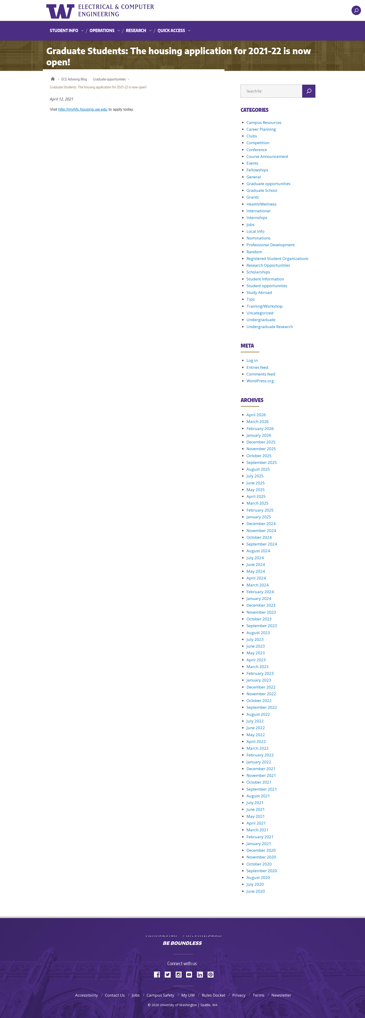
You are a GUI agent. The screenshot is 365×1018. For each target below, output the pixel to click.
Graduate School (262, 190)
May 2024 (256, 571)
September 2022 (262, 707)
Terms (258, 995)
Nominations (258, 238)
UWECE (132, 10)
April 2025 (256, 496)
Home (53, 78)
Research (136, 30)
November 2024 (261, 530)
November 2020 (261, 857)
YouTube (191, 974)
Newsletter (281, 995)
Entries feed (257, 367)
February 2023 (260, 673)
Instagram (180, 974)
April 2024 (256, 578)
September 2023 (262, 625)
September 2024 (262, 544)
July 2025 (255, 476)
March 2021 (258, 829)
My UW (188, 995)
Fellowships (257, 170)
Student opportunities (267, 285)
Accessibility (86, 995)
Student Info (64, 30)
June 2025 (256, 483)
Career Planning (261, 129)
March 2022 (258, 748)
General (254, 177)
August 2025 (258, 469)
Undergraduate (261, 319)
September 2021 (262, 789)
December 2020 (261, 850)
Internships (257, 217)
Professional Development (271, 244)
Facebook (159, 974)
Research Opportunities (268, 265)
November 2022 (261, 693)
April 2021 (256, 823)
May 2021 (256, 816)
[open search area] (356, 10)
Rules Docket (213, 995)
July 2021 (255, 802)
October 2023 (259, 619)
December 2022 (261, 687)
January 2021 (259, 843)
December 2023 (261, 605)
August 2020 (258, 877)
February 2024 (260, 591)
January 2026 (259, 435)
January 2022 (259, 762)
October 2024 (259, 537)
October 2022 (259, 700)
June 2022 (256, 727)
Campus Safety (160, 995)
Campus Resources (264, 122)
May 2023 (256, 652)
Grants (253, 197)
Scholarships (258, 272)
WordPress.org (260, 380)
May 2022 (256, 734)
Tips (251, 299)
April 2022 (256, 741)
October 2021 (259, 782)
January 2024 (259, 598)
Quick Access (171, 30)
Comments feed (261, 374)
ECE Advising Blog (74, 79)
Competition (258, 142)
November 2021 (261, 775)
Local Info (255, 231)
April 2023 (256, 659)
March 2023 (258, 666)
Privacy (239, 995)
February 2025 (260, 510)
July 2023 (255, 639)
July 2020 (255, 884)
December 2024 (261, 523)
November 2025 (261, 448)
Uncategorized (260, 313)
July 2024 (255, 557)
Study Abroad (259, 292)
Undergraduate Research (270, 326)
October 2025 (259, 455)
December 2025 (261, 442)
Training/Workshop (265, 306)
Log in (252, 360)
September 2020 (262, 870)
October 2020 (259, 864)
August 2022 (258, 714)
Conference (257, 149)
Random (254, 251)
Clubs (252, 136)
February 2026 (260, 428)
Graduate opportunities (109, 79)
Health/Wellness (262, 204)
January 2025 (259, 516)
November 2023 (261, 612)
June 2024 (256, 564)
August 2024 (258, 550)
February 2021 (260, 836)
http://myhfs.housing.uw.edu (83, 109)
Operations (102, 30)
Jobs (250, 224)
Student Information (265, 279)
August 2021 (258, 795)
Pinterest (212, 974)
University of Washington (65, 10)
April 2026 (256, 414)
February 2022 (260, 755)
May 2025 (256, 489)
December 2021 (261, 768)
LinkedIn (201, 974)
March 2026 (258, 421)
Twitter (169, 974)
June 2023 (256, 646)
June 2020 (256, 891)
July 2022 (255, 721)
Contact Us (115, 995)
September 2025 (262, 462)
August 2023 (258, 632)
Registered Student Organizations (277, 258)
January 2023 (259, 680)
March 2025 (258, 503)
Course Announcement (267, 156)
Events (252, 163)
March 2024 (258, 585)
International (258, 210)
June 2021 (256, 809)
